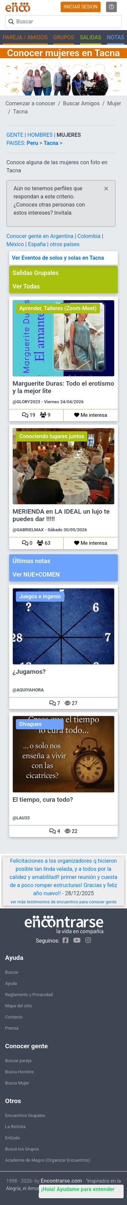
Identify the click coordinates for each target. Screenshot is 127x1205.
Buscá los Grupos (22, 1149)
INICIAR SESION (81, 6)
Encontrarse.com (61, 1181)
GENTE (15, 135)
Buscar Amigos (81, 103)
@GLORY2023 (26, 401)
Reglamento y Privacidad (29, 994)
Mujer (114, 103)
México (15, 244)
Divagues (30, 724)
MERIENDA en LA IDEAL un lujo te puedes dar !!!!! (61, 515)
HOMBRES (40, 135)
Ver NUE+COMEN (36, 574)
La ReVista (15, 1126)
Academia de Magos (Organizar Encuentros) (47, 1160)
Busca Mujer (17, 1082)
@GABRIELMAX (28, 529)
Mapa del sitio (18, 1005)
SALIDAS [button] (90, 37)
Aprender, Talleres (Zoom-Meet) (58, 308)
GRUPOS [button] (63, 37)
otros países (65, 244)
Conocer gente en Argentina (40, 236)
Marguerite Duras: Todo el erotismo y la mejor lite (63, 387)
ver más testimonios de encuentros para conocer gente (63, 901)
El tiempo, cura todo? (43, 799)
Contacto (14, 1016)
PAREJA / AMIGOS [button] (25, 37)
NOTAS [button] (115, 37)
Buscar (12, 972)
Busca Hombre (19, 1071)
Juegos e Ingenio (40, 596)
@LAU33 (21, 817)
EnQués (12, 1137)
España (37, 244)
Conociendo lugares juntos (51, 436)
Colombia (90, 236)
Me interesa (90, 415)
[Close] (106, 188)
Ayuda (11, 983)
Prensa (12, 1028)
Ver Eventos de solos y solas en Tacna (58, 258)
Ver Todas (26, 286)
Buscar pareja (18, 1060)
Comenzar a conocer (30, 103)
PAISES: (15, 143)
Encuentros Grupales (25, 1115)
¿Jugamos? (29, 671)
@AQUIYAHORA (28, 689)
